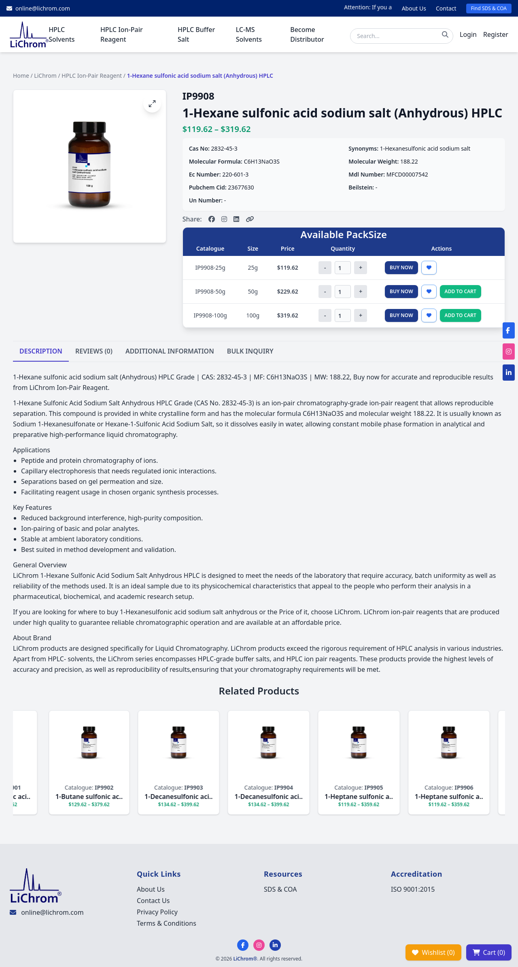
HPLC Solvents (61, 34)
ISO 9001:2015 (413, 889)
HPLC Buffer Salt (196, 34)
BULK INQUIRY (250, 351)
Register (495, 34)
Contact (446, 8)
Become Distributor (307, 34)
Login (468, 34)
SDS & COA (280, 889)
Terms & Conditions (166, 923)
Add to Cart (460, 291)
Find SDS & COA (489, 8)
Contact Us (153, 900)
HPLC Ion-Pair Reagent (121, 34)
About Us (414, 8)
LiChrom (45, 75)
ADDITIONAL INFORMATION (169, 351)
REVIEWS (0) (94, 351)
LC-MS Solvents (249, 34)
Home (21, 75)
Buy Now (401, 267)
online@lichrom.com (52, 912)
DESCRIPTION (40, 351)
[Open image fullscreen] (152, 104)
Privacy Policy (157, 911)
